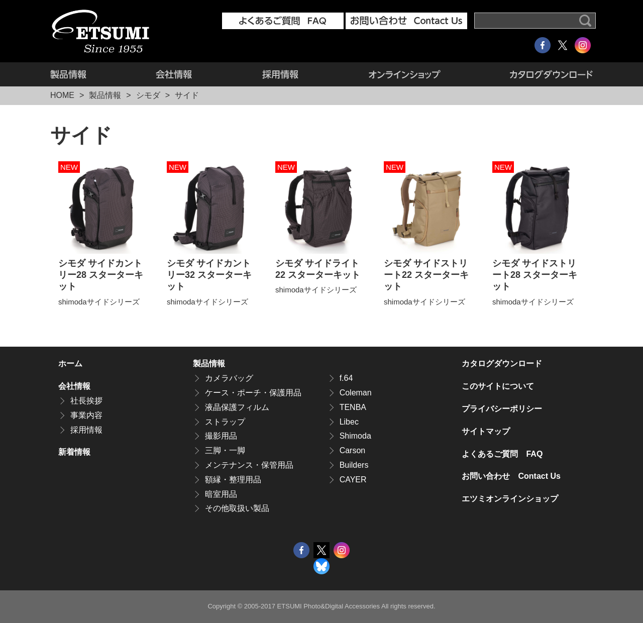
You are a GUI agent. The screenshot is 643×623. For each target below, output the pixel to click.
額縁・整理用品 (233, 479)
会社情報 (174, 74)
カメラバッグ (229, 378)
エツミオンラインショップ (405, 74)
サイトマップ (486, 431)
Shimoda (355, 436)
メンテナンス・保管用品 (249, 465)
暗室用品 (221, 494)
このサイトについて (498, 386)
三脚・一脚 (225, 450)
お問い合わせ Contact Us (511, 476)
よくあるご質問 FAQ (502, 454)
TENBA (353, 407)
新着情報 (74, 452)
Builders (354, 465)
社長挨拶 (86, 400)
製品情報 (85, 74)
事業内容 (86, 415)
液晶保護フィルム (237, 407)
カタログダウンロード (534, 74)
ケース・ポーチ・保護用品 (253, 392)
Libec (349, 422)
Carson (353, 450)
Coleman (356, 392)
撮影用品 (221, 436)
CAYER (353, 479)
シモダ (148, 95)
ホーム (70, 363)
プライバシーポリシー (502, 408)
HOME (62, 95)
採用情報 (280, 74)
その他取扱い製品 (237, 508)
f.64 (346, 378)
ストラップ (225, 422)
